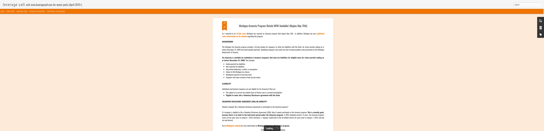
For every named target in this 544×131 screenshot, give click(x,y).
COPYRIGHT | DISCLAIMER (56, 11)
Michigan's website (233, 34)
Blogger (286, 129)
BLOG (2, 11)
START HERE (10, 11)
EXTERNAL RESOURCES (37, 11)
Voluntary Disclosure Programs (282, 42)
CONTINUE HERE (22, 11)
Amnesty (261, 42)
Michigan (268, 42)
